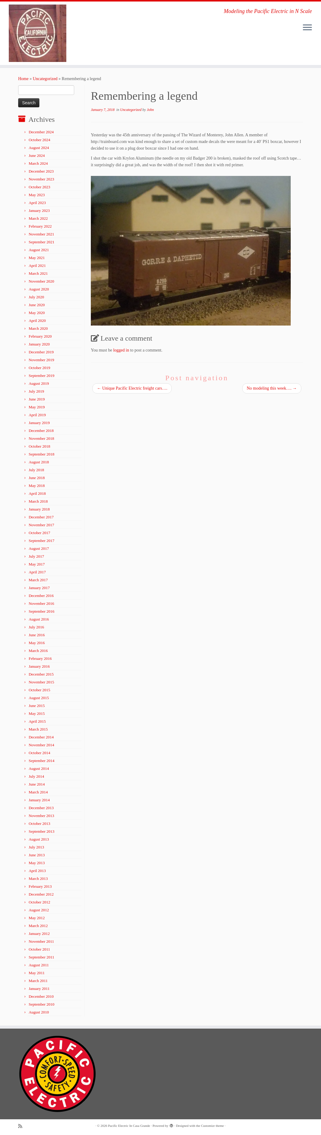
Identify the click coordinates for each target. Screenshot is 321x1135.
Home (23, 78)
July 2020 (36, 297)
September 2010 (42, 1004)
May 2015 (37, 713)
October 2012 (39, 902)
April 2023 (37, 202)
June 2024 (37, 155)
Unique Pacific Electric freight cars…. (132, 388)
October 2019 (39, 367)
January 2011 (39, 988)
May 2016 (37, 642)
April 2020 (37, 320)
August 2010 (39, 1012)
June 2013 (37, 855)
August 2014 (39, 768)
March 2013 (38, 878)
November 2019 (41, 360)
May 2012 (37, 918)
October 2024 (39, 140)
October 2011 (39, 949)
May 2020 (37, 312)
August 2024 (39, 147)
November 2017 (41, 525)
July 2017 (36, 556)
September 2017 (42, 540)
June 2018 (37, 477)
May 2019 (37, 407)
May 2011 (37, 973)
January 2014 (39, 800)
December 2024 (41, 132)
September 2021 (42, 242)
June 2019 (37, 399)
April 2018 (37, 493)
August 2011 (39, 965)
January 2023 (39, 210)
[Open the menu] (307, 27)
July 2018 (36, 470)
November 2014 (41, 745)
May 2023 (37, 195)
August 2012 (39, 910)
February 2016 (40, 658)
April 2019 (37, 415)
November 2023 (41, 179)
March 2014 (38, 792)
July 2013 (36, 847)
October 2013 (39, 823)
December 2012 (41, 894)
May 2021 (37, 257)
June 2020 (37, 305)
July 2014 (36, 776)
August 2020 (39, 289)
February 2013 (40, 886)
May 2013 (37, 863)
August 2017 (39, 548)
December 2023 (41, 171)
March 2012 (38, 925)
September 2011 (41, 957)
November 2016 (41, 603)
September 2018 (42, 454)
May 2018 (37, 485)
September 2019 (42, 375)
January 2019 (39, 422)
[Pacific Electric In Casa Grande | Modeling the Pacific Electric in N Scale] (37, 33)
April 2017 (37, 572)
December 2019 (41, 352)
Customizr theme (212, 1125)
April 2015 (37, 721)
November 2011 (41, 941)
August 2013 (39, 839)
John (150, 110)
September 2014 (42, 760)
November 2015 (41, 682)
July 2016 (36, 627)
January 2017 (39, 587)
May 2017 (37, 564)
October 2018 (39, 446)
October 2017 (39, 532)
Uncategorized (45, 78)
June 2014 (37, 784)
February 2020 (40, 336)
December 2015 (41, 674)
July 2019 (36, 391)
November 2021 (41, 234)
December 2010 (41, 996)
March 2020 (38, 328)
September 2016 (42, 611)
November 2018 (41, 438)
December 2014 (41, 737)
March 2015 (38, 729)
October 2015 (39, 690)
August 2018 (39, 462)
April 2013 (37, 870)
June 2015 (37, 705)
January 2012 (39, 933)
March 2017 (38, 580)
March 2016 (38, 650)
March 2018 (38, 501)
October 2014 (39, 753)
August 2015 (39, 698)
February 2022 (40, 226)
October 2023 (39, 187)
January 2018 (39, 509)
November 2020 (41, 281)
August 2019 (39, 383)
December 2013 (41, 808)
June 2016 (37, 635)
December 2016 (41, 595)
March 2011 (38, 980)
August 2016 (39, 619)
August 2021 (39, 250)
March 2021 (38, 273)
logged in (121, 350)
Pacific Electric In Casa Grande (129, 1125)
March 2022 (38, 218)
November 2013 (41, 815)
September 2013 (42, 831)
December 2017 (41, 517)
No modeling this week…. (272, 388)
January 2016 (39, 666)
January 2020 (39, 344)
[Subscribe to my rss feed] (22, 1126)
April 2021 (37, 265)
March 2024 (38, 163)
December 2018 (41, 430)
